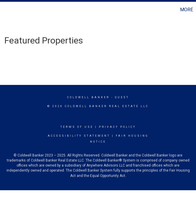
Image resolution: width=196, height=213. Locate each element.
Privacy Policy (117, 126)
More (186, 9)
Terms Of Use (76, 126)
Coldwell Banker (88, 97)
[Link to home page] (7, 10)
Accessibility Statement (79, 135)
